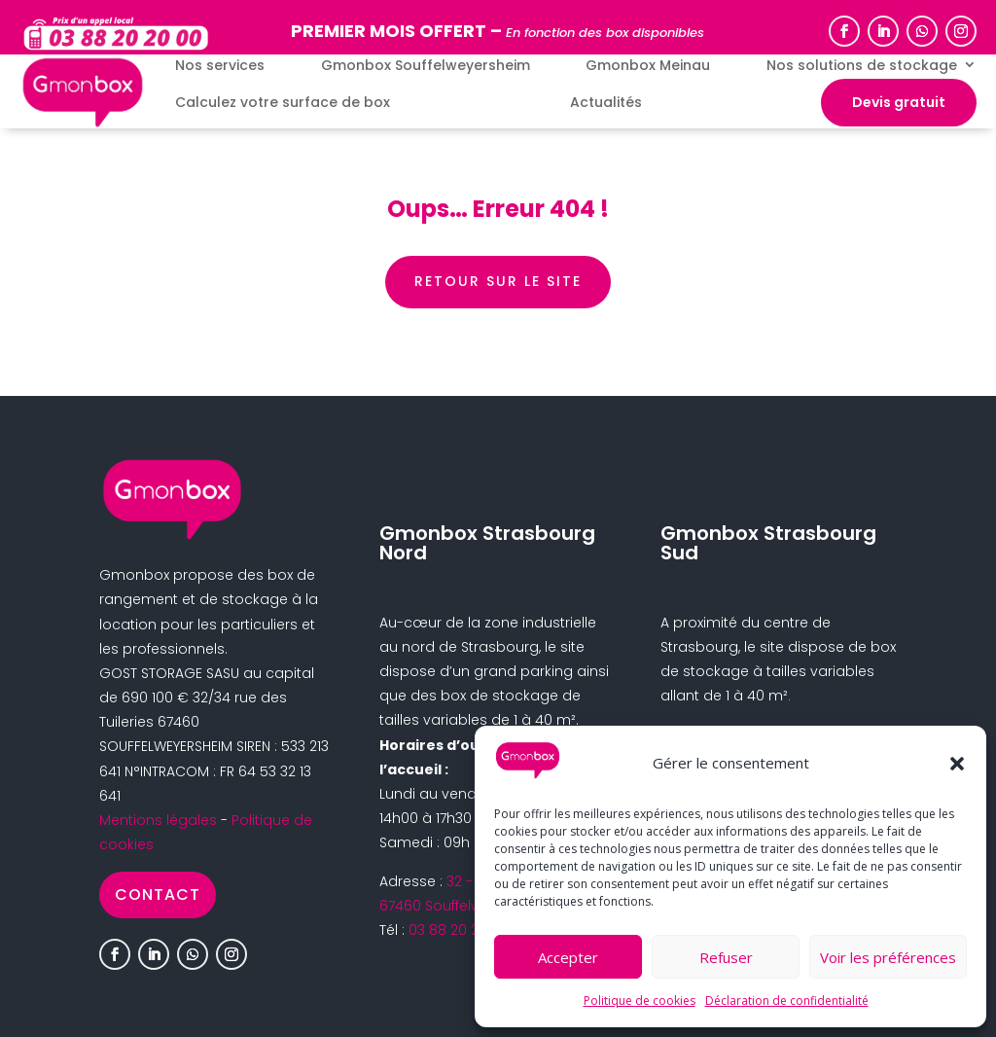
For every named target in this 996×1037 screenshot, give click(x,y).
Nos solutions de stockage (861, 65)
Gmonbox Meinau (648, 65)
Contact (157, 894)
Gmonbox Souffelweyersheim (425, 65)
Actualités (606, 102)
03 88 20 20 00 (459, 930)
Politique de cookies (639, 1000)
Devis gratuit (898, 102)
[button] (957, 763)
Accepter (568, 957)
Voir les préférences (888, 957)
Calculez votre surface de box (282, 102)
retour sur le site (498, 281)
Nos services (220, 65)
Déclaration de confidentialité (787, 1000)
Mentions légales (158, 820)
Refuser (726, 957)
